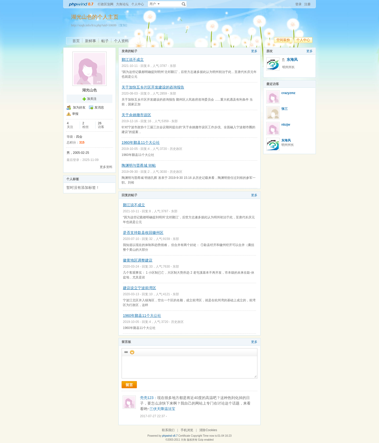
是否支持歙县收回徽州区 (143, 232)
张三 (284, 109)
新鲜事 (90, 41)
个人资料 (121, 41)
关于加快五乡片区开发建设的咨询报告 (153, 87)
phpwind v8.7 (170, 435)
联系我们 (168, 430)
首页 (76, 41)
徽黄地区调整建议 (137, 260)
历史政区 (176, 149)
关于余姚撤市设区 (136, 115)
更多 (254, 51)
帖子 (105, 41)
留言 (129, 385)
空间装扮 (283, 40)
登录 (298, 4)
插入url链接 (125, 352)
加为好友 (79, 107)
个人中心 (137, 4)
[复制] (123, 25)
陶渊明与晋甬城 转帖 (139, 165)
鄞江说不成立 (133, 59)
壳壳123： (148, 398)
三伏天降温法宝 (162, 409)
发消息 (99, 107)
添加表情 (131, 352)
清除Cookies (208, 430)
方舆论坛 (122, 4)
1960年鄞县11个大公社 (141, 142)
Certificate (184, 435)
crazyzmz (288, 93)
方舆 (183, 439)
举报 (75, 114)
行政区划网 (105, 4)
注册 (307, 4)
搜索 (183, 4)
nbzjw (285, 124)
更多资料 (106, 167)
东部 (173, 66)
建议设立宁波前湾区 (139, 288)
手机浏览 (187, 430)
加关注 (92, 99)
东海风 (292, 59)
